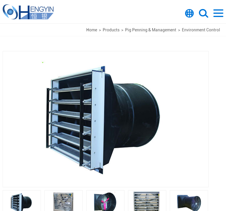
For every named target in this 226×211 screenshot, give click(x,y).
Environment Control (201, 30)
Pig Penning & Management (150, 30)
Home (91, 30)
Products (111, 30)
